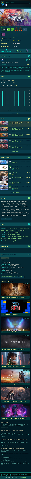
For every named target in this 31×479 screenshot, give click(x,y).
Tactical (20, 238)
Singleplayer (16, 232)
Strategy (19, 230)
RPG (10, 228)
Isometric (14, 238)
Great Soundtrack (18, 236)
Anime (13, 228)
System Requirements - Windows (13, 276)
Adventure (23, 228)
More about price (15, 113)
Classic (7, 241)
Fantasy (18, 228)
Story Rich (10, 236)
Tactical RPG (13, 230)
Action (23, 230)
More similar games (15, 192)
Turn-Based (26, 236)
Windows (15, 38)
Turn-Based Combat (6, 238)
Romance (19, 234)
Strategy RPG (13, 241)
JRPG (6, 228)
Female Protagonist (11, 234)
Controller (9, 232)
